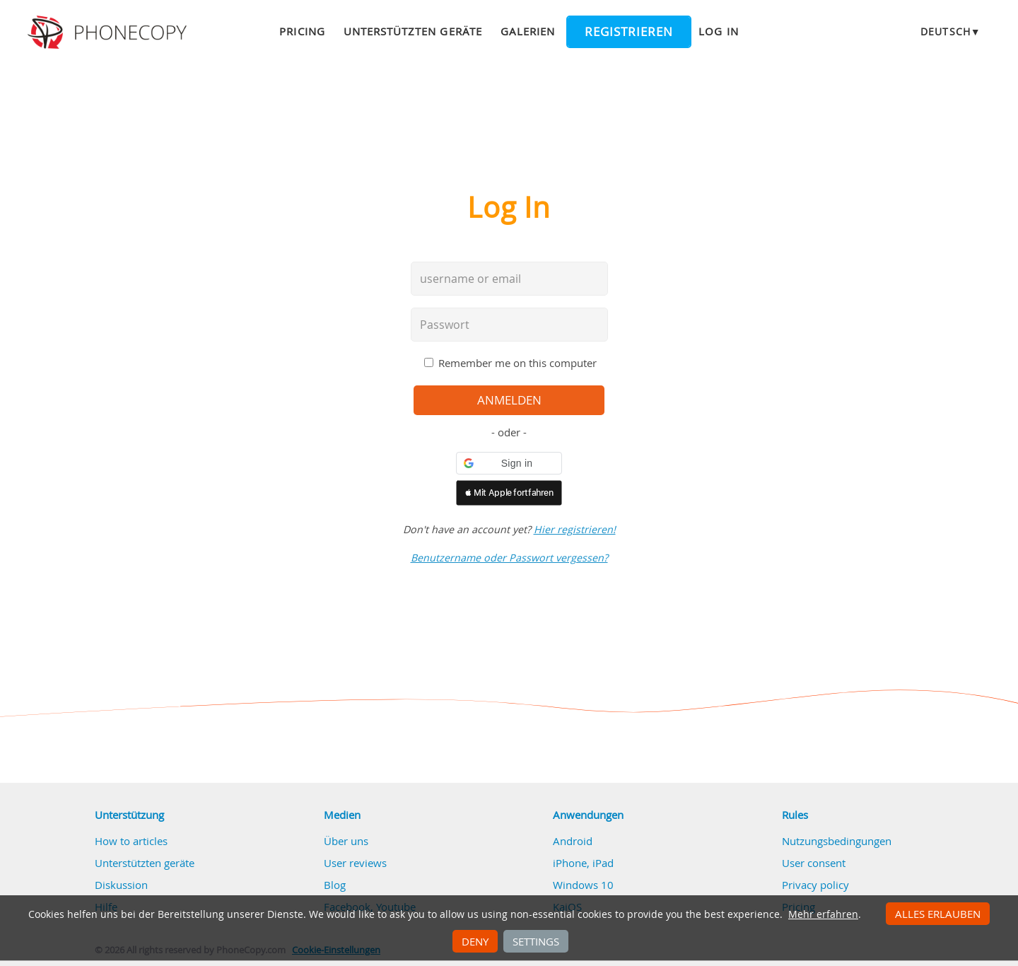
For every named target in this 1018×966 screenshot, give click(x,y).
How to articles (131, 841)
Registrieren (629, 32)
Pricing (301, 31)
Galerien (528, 31)
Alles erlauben (938, 914)
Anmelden (509, 400)
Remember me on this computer (517, 363)
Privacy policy (815, 885)
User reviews (355, 863)
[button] (509, 463)
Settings (536, 941)
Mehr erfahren (823, 914)
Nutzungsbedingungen (836, 841)
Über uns (346, 841)
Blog (335, 885)
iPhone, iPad (583, 863)
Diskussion (121, 885)
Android (572, 841)
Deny (475, 941)
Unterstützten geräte (413, 31)
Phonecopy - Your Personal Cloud (109, 32)
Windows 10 (583, 885)
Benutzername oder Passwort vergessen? (509, 557)
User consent (814, 863)
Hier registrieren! (575, 529)
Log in (718, 31)
